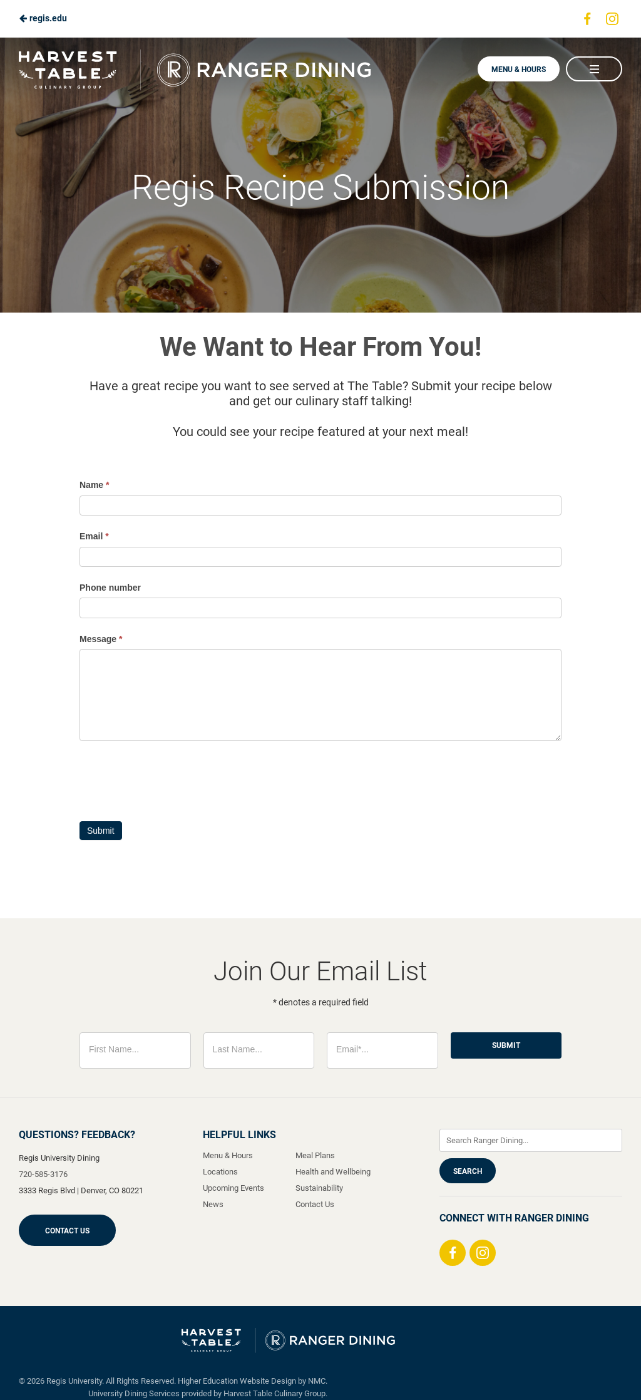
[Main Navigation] (594, 68)
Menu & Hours (518, 69)
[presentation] (174, 778)
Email (94, 536)
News (213, 1204)
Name (94, 485)
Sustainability (319, 1188)
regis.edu (43, 18)
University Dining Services (134, 1393)
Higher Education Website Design (237, 1381)
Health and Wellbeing (333, 1171)
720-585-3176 (43, 1174)
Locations (220, 1171)
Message (101, 639)
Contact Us (67, 1230)
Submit (101, 831)
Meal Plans (315, 1155)
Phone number (110, 588)
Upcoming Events (233, 1188)
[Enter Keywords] (530, 1140)
